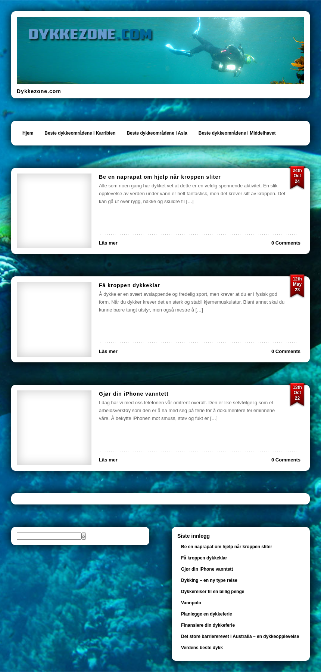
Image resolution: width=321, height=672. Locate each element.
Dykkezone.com (39, 91)
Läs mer (108, 243)
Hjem (27, 133)
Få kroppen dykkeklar (129, 285)
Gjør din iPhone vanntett (134, 394)
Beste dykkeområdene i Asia (157, 133)
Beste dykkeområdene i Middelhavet (237, 133)
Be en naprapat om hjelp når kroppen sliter (160, 177)
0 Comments (285, 243)
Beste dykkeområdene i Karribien (79, 133)
